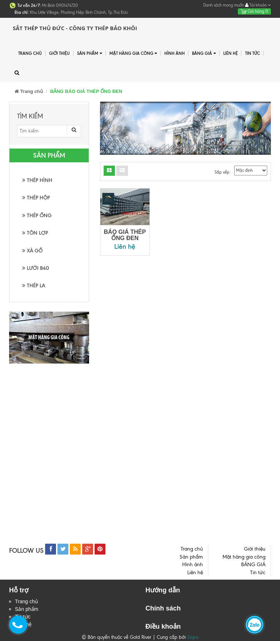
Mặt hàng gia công (133, 53)
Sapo (192, 637)
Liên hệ (230, 53)
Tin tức (252, 53)
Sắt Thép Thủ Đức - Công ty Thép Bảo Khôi (75, 28)
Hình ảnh (174, 53)
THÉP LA (33, 286)
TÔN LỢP (35, 233)
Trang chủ (26, 601)
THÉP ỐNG (37, 215)
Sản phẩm (89, 53)
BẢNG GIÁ (204, 53)
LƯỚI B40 (35, 268)
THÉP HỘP (36, 198)
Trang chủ (30, 53)
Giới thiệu (59, 53)
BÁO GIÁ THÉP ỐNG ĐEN (125, 235)
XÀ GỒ (32, 251)
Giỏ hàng (254, 11)
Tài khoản (258, 5)
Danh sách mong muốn (223, 5)
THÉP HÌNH (37, 180)
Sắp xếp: (223, 172)
